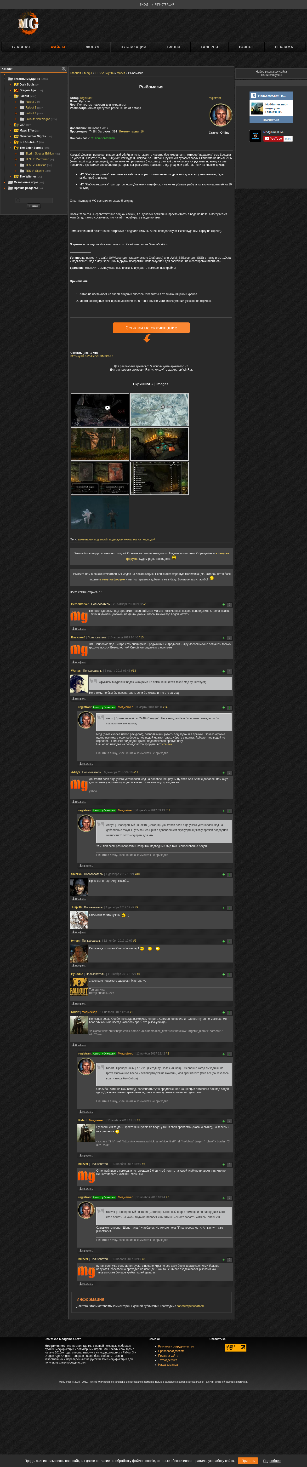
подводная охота (120, 539)
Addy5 (75, 772)
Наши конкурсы (271, 75)
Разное (246, 47)
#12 (168, 810)
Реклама (284, 47)
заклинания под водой (93, 539)
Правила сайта (168, 1355)
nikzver (83, 1164)
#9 (136, 907)
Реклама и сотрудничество (176, 1346)
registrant (215, 98)
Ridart (75, 1012)
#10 (137, 874)
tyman (75, 940)
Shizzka (76, 874)
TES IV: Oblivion (35, 165)
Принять (248, 1461)
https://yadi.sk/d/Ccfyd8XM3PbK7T (92, 356)
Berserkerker (80, 604)
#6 (143, 1164)
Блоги (173, 47)
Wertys (76, 670)
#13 (133, 670)
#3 (138, 1120)
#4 (138, 974)
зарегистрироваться (191, 1306)
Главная (21, 47)
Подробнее (272, 1461)
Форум (93, 47)
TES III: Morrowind (36, 159)
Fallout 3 (31, 107)
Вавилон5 (78, 637)
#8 (143, 1259)
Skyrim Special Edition (39, 153)
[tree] (34, 133)
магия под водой (144, 539)
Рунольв (77, 974)
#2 (167, 1053)
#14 (165, 707)
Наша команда (168, 1364)
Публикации (133, 47)
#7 (167, 1197)
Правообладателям (171, 1351)
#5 (134, 940)
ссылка (167, 744)
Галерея (209, 47)
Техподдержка (167, 1360)
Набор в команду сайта (271, 71)
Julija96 (76, 907)
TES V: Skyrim (35, 171)
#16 (145, 604)
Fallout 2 (29, 102)
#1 (131, 1012)
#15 (141, 637)
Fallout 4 (31, 113)
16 (131, 131)
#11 (135, 772)
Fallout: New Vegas (38, 119)
